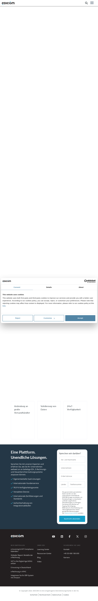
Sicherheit (34, 595)
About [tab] (81, 287)
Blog (39, 557)
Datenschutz (56, 595)
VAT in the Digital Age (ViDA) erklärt (21, 562)
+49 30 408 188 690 (71, 553)
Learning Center (43, 549)
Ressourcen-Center (44, 553)
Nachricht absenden (72, 519)
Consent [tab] (17, 287)
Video (39, 561)
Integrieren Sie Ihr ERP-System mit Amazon (22, 576)
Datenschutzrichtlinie (71, 513)
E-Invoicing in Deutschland (21, 567)
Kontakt (66, 549)
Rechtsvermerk (44, 595)
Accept (80, 318)
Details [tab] (49, 287)
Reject (17, 318)
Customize (49, 318)
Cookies (66, 595)
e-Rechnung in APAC (18, 571)
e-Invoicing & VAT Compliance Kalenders (22, 550)
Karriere (67, 557)
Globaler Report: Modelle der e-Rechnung (22, 556)
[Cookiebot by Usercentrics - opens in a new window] (85, 281)
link (4, 306)
